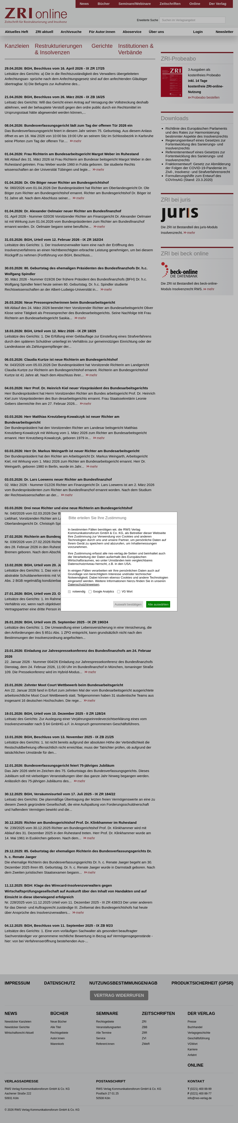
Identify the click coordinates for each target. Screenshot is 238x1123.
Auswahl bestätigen (128, 604)
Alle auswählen (158, 604)
